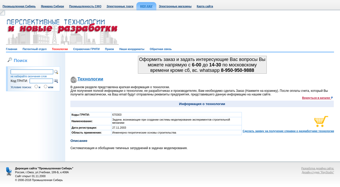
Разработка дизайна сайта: (317, 168)
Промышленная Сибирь (19, 6)
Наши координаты (131, 49)
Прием (109, 49)
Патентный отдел (34, 49)
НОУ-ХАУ (146, 6)
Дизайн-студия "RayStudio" (318, 172)
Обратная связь (161, 49)
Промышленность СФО (85, 6)
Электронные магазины (175, 6)
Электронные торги (119, 6)
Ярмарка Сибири (52, 6)
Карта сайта (205, 6)
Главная (11, 49)
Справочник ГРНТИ (86, 49)
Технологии (60, 49)
